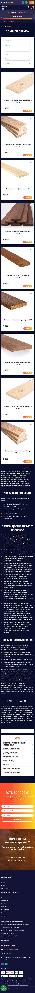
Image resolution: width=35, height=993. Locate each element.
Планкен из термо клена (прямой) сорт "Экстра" (17, 232)
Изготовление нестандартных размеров (12, 930)
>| (32, 467)
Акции (3, 885)
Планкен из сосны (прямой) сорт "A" (17, 189)
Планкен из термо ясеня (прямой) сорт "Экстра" (17, 363)
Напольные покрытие (18, 749)
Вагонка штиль (5, 900)
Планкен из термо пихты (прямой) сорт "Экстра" (18, 276)
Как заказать (5, 888)
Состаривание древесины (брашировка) (12, 921)
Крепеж (18, 765)
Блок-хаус (4, 906)
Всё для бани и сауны (18, 757)
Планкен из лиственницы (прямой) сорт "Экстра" (18, 145)
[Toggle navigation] (31, 2)
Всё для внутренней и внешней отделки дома (18, 744)
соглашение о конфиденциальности (18, 985)
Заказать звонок (17, 16)
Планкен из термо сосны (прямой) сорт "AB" (18, 320)
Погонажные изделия (18, 769)
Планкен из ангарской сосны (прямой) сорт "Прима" (18, 407)
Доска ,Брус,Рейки (18, 753)
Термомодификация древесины (10, 927)
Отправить (17, 820)
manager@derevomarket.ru (17, 857)
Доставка (4, 882)
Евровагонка (5, 897)
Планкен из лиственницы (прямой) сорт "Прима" (18, 452)
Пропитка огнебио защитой (9, 936)
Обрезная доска (5, 909)
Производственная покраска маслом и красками (15, 924)
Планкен (3, 912)
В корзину (27, 111)
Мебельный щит (18, 761)
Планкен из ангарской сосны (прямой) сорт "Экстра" (18, 101)
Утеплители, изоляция (18, 773)
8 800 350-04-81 (18, 13)
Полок (3, 903)
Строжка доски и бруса (7, 933)
